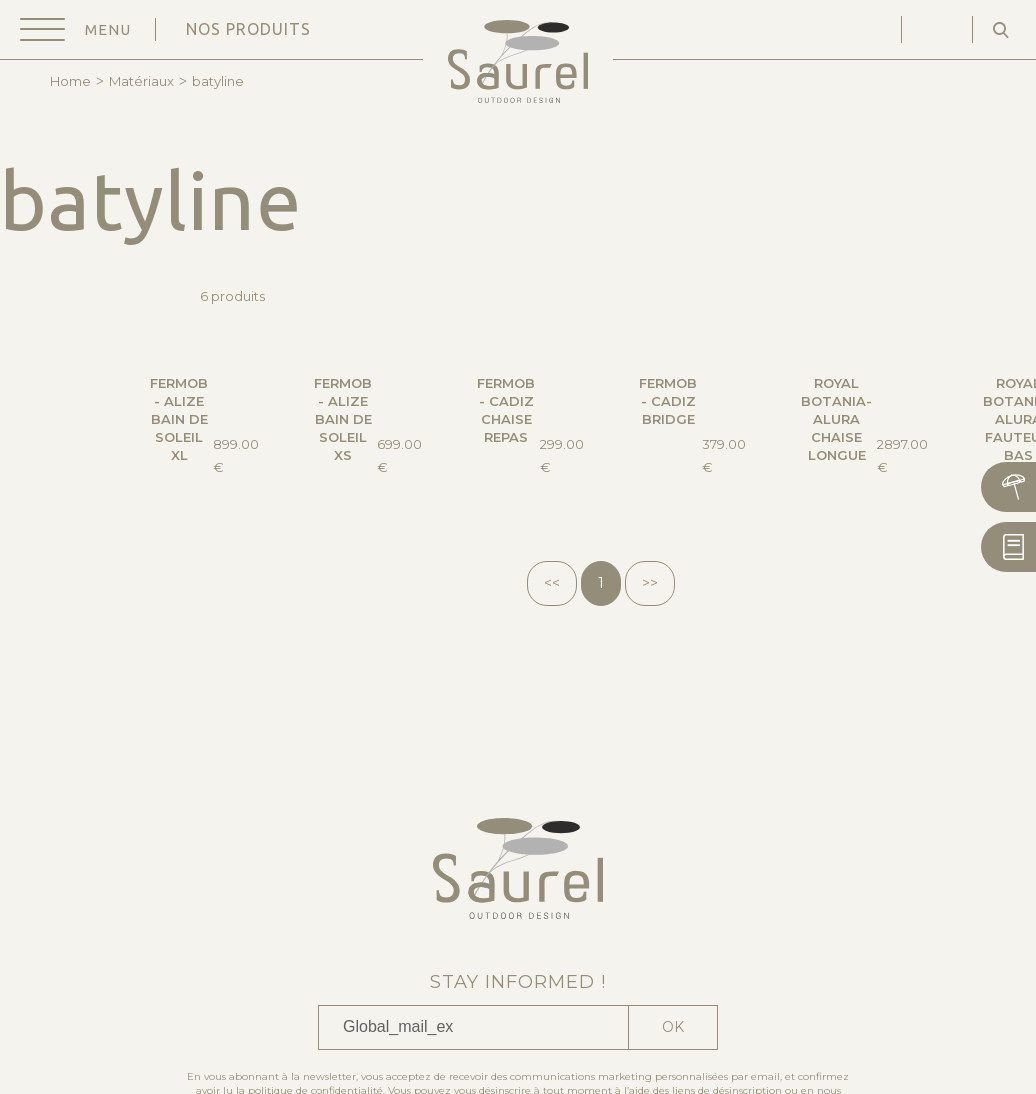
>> (650, 583)
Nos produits (248, 29)
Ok (673, 1027)
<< (552, 583)
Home (70, 81)
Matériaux (141, 81)
